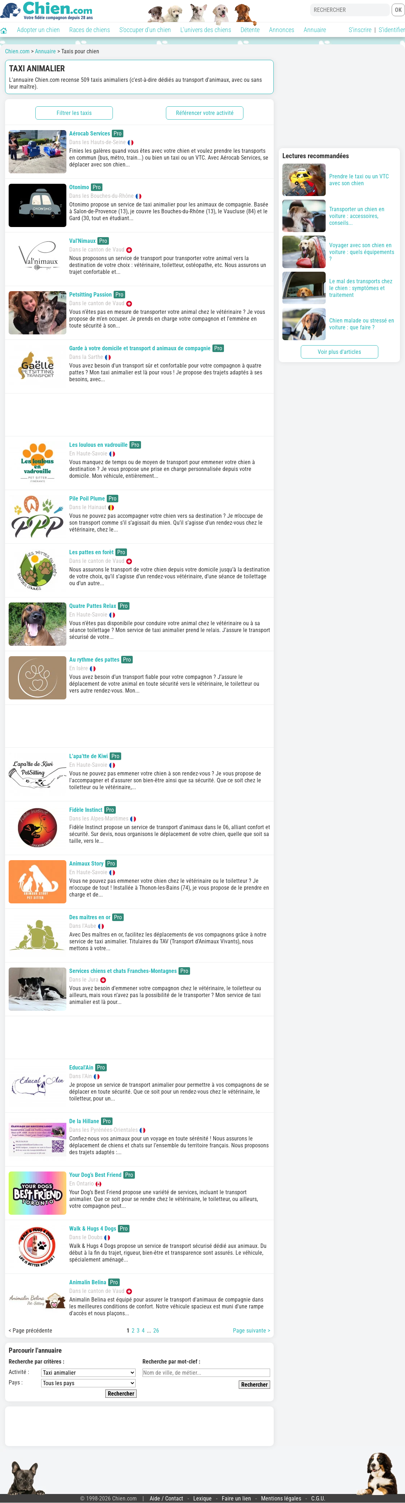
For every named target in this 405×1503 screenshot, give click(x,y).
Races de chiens (89, 30)
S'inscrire (360, 30)
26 (156, 1330)
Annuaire (315, 30)
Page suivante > (251, 1330)
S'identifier (392, 30)
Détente (250, 30)
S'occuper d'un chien (145, 30)
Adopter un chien (38, 30)
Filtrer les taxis (74, 113)
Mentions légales (281, 1498)
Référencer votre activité (205, 113)
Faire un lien (236, 1498)
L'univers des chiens (205, 30)
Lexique (202, 1498)
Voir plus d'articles (339, 351)
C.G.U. (318, 1498)
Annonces (281, 30)
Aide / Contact (166, 1498)
